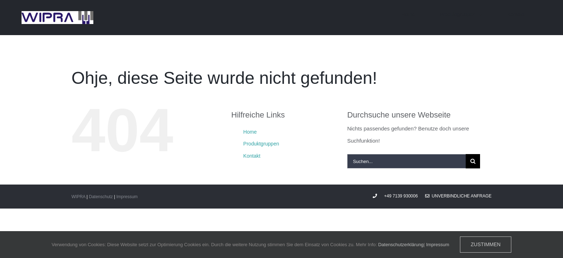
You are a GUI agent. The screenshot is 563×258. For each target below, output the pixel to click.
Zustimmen (486, 244)
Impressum (127, 196)
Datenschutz (101, 196)
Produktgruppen (261, 144)
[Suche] (473, 161)
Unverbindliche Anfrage (458, 196)
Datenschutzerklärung (400, 244)
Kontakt (251, 156)
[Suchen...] (406, 161)
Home (250, 132)
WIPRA (78, 196)
